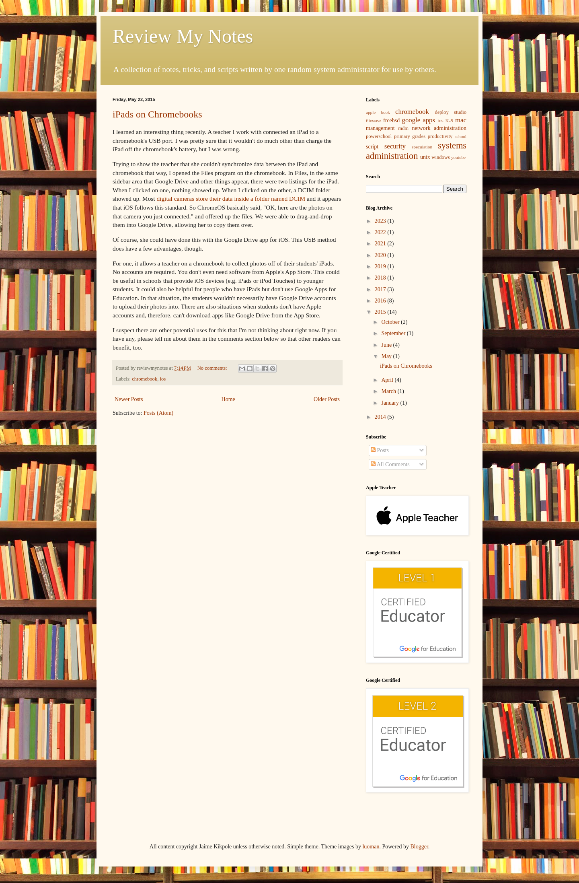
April (387, 380)
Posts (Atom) (158, 413)
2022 (381, 232)
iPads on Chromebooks (157, 114)
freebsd (391, 120)
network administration (439, 128)
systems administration (416, 150)
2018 (381, 278)
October (391, 322)
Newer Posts (129, 399)
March (389, 391)
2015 (381, 312)
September (394, 333)
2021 (381, 244)
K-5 (450, 120)
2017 (381, 289)
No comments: (212, 368)
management (380, 128)
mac (460, 120)
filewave (374, 120)
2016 (381, 301)
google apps (418, 120)
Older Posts (327, 399)
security (395, 146)
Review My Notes (183, 36)
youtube (458, 157)
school (460, 136)
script (372, 147)
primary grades (409, 136)
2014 (381, 417)
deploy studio (450, 112)
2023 (381, 221)
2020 (381, 255)
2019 (381, 266)
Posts (380, 450)
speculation (422, 146)
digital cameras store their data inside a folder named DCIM (230, 198)
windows (440, 157)
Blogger (419, 847)
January (390, 403)
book (385, 112)
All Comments (390, 464)
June (387, 345)
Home (228, 399)
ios (163, 379)
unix (425, 157)
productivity (440, 136)
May (387, 356)
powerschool (379, 136)
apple (371, 112)
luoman (370, 847)
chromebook (144, 379)
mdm (403, 128)
